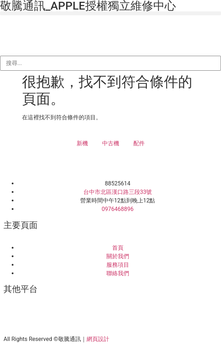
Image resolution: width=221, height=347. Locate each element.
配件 (139, 143)
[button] (110, 13)
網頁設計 (98, 339)
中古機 (110, 143)
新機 (82, 143)
